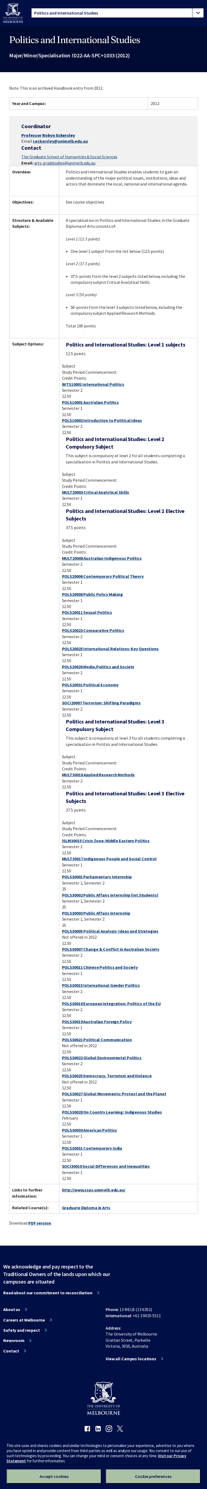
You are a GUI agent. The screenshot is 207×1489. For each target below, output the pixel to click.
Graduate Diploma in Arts (86, 1207)
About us (11, 1309)
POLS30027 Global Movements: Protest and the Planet (114, 1093)
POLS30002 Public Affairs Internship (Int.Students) (110, 895)
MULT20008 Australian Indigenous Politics (102, 558)
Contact (11, 1351)
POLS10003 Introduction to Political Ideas (102, 420)
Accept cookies (54, 1476)
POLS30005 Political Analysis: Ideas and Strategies (110, 931)
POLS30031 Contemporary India (92, 1148)
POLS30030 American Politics (89, 1130)
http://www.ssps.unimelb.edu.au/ (93, 1190)
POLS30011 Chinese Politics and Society (100, 967)
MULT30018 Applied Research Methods (98, 774)
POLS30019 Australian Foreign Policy (97, 1021)
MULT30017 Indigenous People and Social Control (109, 858)
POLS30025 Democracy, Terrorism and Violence (107, 1075)
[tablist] (117, 13)
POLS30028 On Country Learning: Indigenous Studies (112, 1112)
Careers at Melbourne (24, 1320)
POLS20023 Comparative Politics (93, 630)
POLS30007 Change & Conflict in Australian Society (110, 949)
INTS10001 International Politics (93, 384)
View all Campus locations (131, 1358)
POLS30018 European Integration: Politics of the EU (111, 1003)
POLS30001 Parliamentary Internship (97, 876)
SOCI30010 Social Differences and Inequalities (106, 1166)
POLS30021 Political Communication (97, 1039)
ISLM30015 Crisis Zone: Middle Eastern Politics (106, 840)
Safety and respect (21, 1330)
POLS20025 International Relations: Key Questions (110, 648)
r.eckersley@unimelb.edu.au (60, 141)
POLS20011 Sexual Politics (87, 612)
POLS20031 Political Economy (90, 684)
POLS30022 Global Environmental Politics (102, 1057)
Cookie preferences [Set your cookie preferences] (153, 1476)
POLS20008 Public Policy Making (92, 594)
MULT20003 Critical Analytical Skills (95, 492)
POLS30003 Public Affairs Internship (96, 913)
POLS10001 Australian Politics (90, 402)
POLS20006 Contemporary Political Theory (103, 576)
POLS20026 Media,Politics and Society (98, 666)
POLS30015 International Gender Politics (101, 985)
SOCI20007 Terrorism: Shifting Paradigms (101, 702)
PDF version (39, 1223)
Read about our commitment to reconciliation (47, 1292)
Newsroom (14, 1340)
